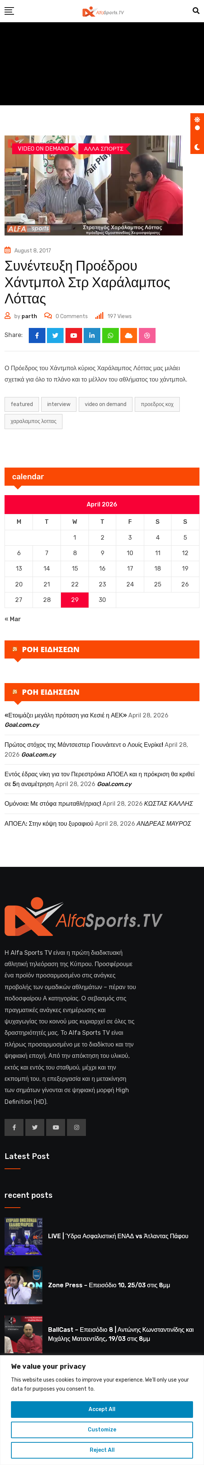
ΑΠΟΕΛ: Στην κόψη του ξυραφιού (49, 824)
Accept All (102, 1409)
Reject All (102, 1450)
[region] (102, 1410)
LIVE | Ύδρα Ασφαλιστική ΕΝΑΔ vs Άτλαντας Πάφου (118, 1236)
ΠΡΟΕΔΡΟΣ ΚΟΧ (157, 404)
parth (29, 316)
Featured (22, 404)
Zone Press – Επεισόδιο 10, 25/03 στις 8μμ (109, 1285)
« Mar (13, 619)
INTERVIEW (58, 404)
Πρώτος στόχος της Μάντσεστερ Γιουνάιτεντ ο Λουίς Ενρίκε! (84, 745)
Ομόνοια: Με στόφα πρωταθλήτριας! (53, 804)
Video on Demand (105, 404)
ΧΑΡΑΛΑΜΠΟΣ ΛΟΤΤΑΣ (33, 422)
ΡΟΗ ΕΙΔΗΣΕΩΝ (50, 649)
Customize (102, 1430)
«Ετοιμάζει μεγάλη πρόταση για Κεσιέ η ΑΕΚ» (66, 715)
